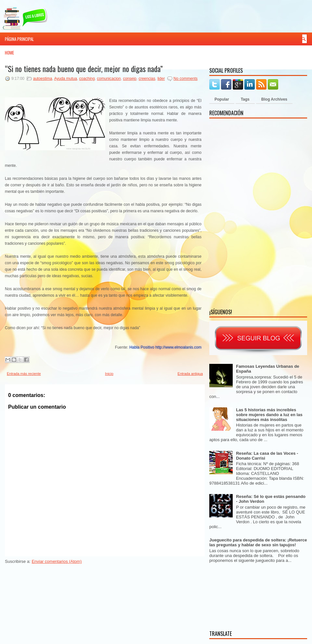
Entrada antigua (190, 374)
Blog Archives (274, 99)
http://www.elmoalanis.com (178, 347)
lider (161, 78)
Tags (245, 99)
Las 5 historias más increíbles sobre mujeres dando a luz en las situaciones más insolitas (269, 414)
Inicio (109, 374)
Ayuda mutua (65, 78)
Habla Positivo (141, 347)
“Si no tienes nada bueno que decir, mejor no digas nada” (84, 68)
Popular (221, 99)
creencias (146, 78)
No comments (186, 78)
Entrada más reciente (24, 374)
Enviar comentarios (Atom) (57, 561)
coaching (87, 78)
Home (9, 52)
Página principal (19, 39)
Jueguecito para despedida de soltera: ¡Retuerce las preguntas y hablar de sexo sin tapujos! (258, 542)
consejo (129, 78)
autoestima (42, 78)
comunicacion (109, 78)
